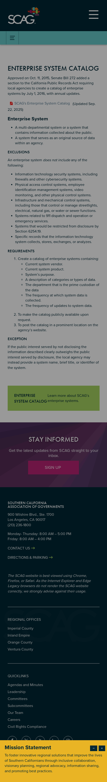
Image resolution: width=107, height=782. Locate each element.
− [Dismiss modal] (94, 748)
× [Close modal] (102, 748)
